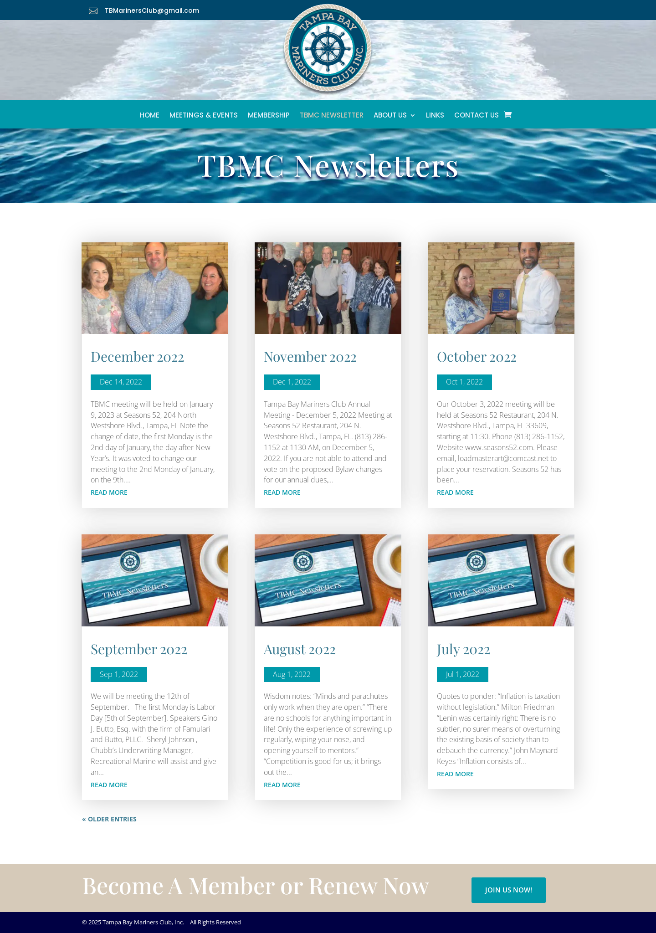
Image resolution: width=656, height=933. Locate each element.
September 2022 (139, 649)
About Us (390, 117)
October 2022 (477, 356)
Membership (269, 117)
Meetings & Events (203, 117)
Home (149, 117)
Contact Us (476, 117)
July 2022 (463, 649)
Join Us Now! (508, 889)
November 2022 (310, 356)
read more (109, 492)
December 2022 (137, 356)
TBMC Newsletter (332, 117)
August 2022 (300, 649)
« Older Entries (109, 819)
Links (435, 117)
